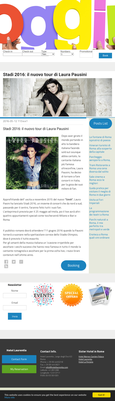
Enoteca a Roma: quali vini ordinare (99, 236)
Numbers (67, 53)
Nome (14, 291)
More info (9, 397)
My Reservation (19, 369)
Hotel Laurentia (85, 359)
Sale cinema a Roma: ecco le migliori (97, 180)
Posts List (101, 123)
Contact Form (19, 359)
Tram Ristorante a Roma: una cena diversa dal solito (99, 168)
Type (48, 53)
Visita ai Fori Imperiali (96, 201)
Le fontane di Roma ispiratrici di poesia (100, 138)
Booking (74, 265)
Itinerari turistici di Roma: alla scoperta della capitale (100, 148)
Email (15, 303)
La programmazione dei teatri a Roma (99, 211)
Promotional (86, 54)
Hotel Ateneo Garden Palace (91, 356)
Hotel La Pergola (86, 361)
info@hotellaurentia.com (57, 367)
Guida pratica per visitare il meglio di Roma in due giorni (100, 191)
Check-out (28, 53)
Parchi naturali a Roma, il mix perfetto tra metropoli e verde (99, 224)
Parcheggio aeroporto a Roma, (99, 158)
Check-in (9, 53)
